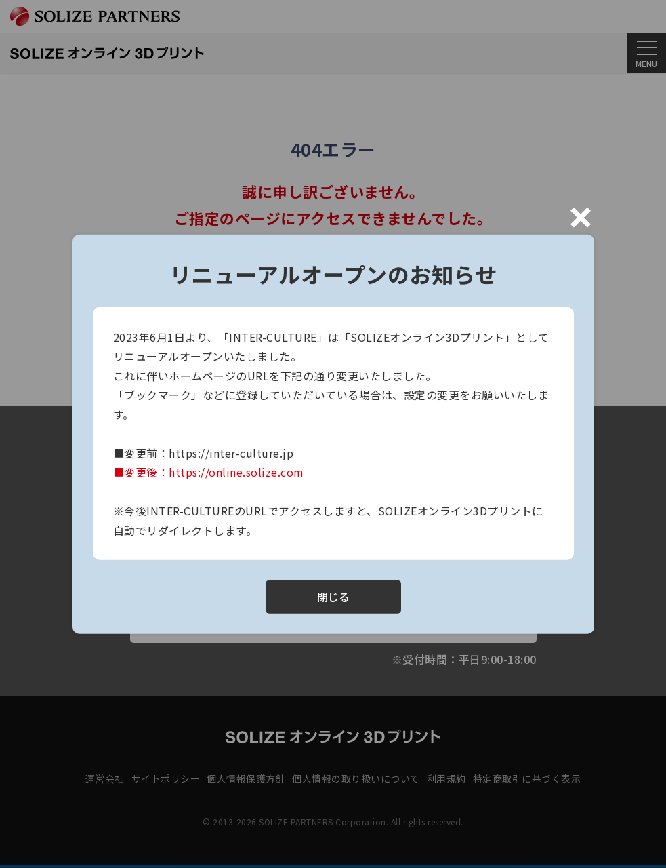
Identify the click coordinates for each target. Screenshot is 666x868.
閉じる (333, 597)
